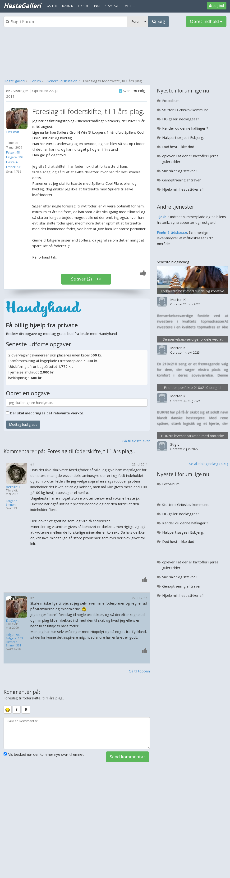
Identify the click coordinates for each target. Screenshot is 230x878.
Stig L (174, 444)
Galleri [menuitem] (52, 6)
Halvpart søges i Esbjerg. (183, 137)
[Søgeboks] (65, 21)
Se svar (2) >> (86, 279)
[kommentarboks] (77, 733)
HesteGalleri (22, 5)
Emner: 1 (12, 505)
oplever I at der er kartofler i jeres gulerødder (190, 159)
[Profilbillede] (18, 118)
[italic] (17, 710)
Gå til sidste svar (136, 441)
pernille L (13, 487)
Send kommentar (127, 756)
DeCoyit (12, 620)
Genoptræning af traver (181, 180)
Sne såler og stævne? (179, 170)
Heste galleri (14, 81)
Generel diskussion (61, 81)
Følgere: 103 (14, 157)
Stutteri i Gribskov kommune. (185, 109)
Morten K (178, 299)
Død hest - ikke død (178, 146)
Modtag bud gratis (23, 424)
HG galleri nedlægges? (180, 119)
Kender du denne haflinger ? (185, 128)
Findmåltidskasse (172, 232)
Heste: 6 (12, 162)
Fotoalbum (170, 100)
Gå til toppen (139, 671)
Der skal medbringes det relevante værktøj (47, 413)
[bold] (26, 710)
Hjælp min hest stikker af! (182, 189)
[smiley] (8, 710)
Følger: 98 (13, 152)
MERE (130, 6)
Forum (35, 81)
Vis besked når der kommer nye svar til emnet (44, 754)
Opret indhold (206, 21)
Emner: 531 (14, 167)
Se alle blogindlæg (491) (208, 463)
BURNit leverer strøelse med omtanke (192, 435)
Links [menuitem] (96, 6)
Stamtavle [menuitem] (112, 6)
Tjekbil (162, 216)
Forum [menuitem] (83, 6)
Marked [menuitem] (67, 6)
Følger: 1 (12, 501)
